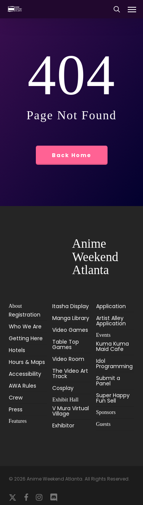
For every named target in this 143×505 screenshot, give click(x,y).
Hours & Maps (27, 362)
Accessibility (25, 374)
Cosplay (63, 388)
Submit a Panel (108, 380)
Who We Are (25, 326)
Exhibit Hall (65, 400)
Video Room (68, 359)
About (15, 306)
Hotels (17, 350)
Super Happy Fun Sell (113, 397)
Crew (15, 397)
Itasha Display (70, 307)
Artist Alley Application (111, 320)
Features (18, 421)
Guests (103, 424)
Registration (24, 315)
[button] (132, 9)
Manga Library (70, 318)
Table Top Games (65, 344)
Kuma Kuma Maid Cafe (112, 347)
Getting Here (26, 338)
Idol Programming (114, 363)
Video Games (70, 330)
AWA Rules (22, 386)
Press (15, 409)
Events (103, 335)
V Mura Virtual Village (70, 411)
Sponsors (106, 412)
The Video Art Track (70, 373)
